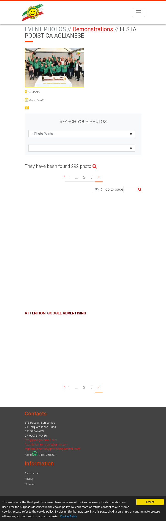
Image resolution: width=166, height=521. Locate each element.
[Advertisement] (83, 348)
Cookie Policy (68, 516)
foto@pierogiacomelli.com (41, 440)
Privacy (29, 478)
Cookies (30, 484)
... (76, 177)
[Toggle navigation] (138, 12)
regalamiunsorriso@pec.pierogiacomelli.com (52, 449)
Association (32, 473)
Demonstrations (93, 29)
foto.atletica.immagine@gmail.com (46, 444)
